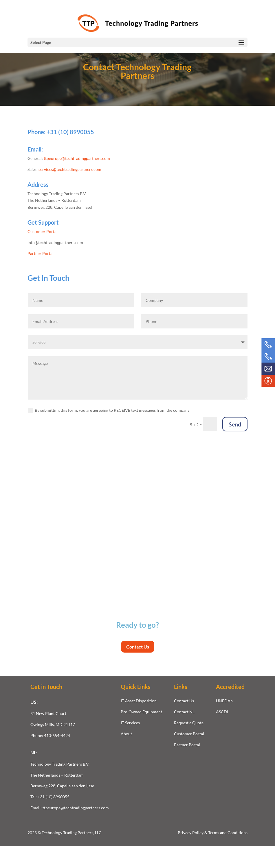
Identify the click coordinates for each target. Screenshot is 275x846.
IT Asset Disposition (139, 700)
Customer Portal (43, 231)
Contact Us (137, 646)
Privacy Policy (191, 832)
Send (235, 424)
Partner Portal (41, 253)
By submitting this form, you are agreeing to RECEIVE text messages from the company (109, 410)
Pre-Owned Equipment (141, 711)
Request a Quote (189, 722)
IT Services (130, 722)
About (126, 733)
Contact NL (184, 711)
